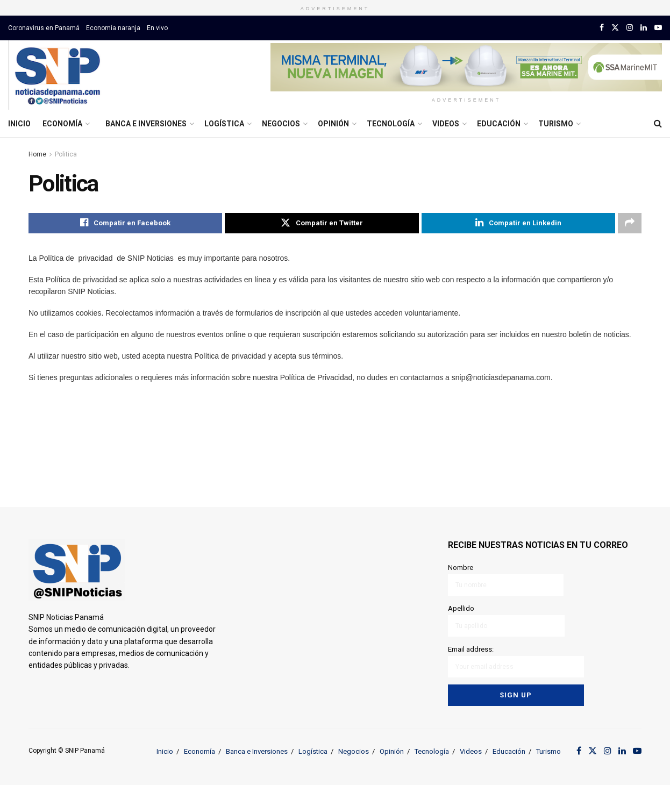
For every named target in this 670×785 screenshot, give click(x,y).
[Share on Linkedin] (518, 223)
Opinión (333, 123)
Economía (62, 123)
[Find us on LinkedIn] (643, 27)
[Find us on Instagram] (629, 27)
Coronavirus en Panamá (44, 28)
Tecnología (391, 123)
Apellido (506, 620)
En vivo (157, 28)
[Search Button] (658, 123)
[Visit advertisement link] (466, 67)
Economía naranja (113, 28)
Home (37, 154)
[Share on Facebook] (125, 223)
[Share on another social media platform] (630, 223)
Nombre (506, 579)
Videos (445, 123)
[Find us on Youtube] (658, 27)
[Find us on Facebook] (602, 27)
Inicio (19, 123)
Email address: (516, 660)
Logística (224, 123)
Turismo (555, 123)
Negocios (281, 123)
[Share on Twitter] (321, 223)
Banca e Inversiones (146, 123)
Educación (499, 123)
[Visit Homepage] (57, 75)
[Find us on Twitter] (615, 27)
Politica (66, 154)
